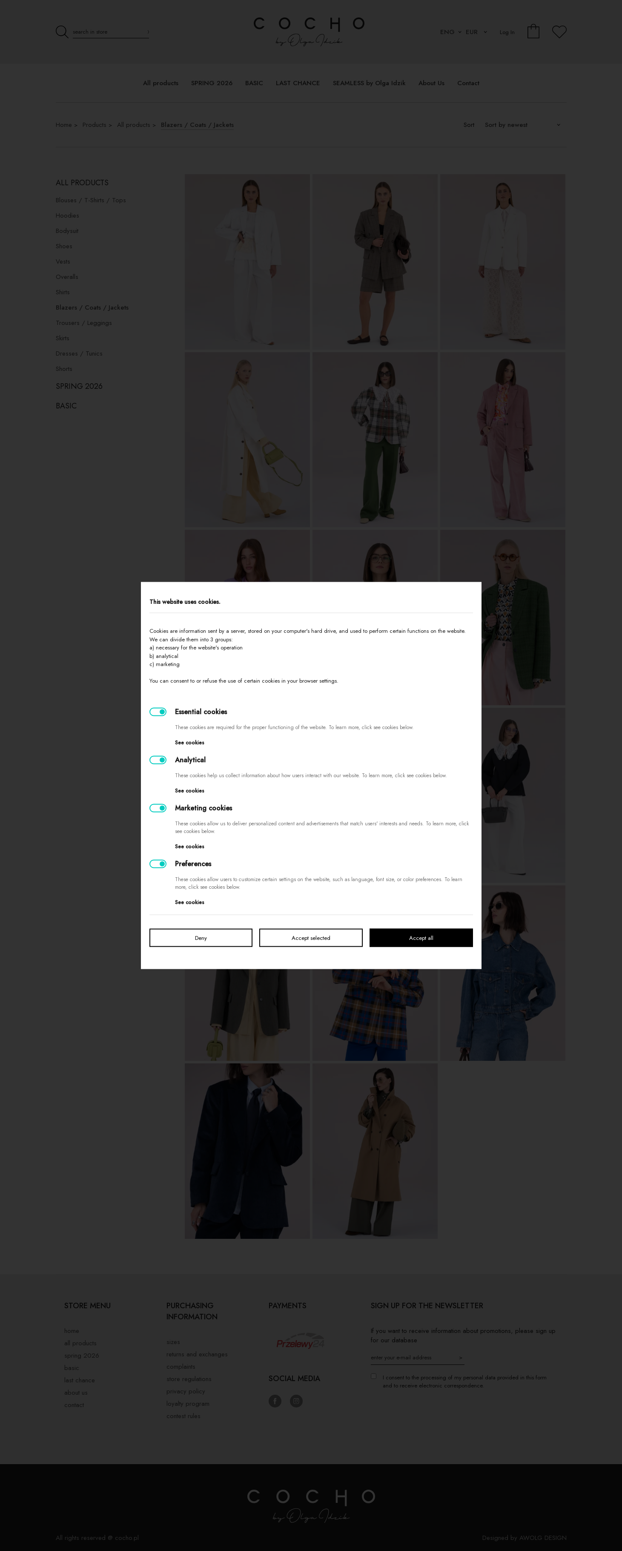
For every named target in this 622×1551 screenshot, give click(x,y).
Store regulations (189, 1379)
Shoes (64, 246)
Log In (507, 32)
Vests (63, 261)
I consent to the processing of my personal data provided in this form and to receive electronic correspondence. (465, 1381)
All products (133, 124)
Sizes (173, 1342)
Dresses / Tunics (79, 353)
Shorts (64, 368)
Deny (201, 938)
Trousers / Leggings (84, 322)
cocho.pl (127, 1537)
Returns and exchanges (197, 1354)
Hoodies (67, 215)
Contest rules (183, 1416)
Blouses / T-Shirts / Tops (91, 200)
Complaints (180, 1366)
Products (94, 124)
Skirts (62, 338)
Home (64, 124)
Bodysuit (67, 231)
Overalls (67, 276)
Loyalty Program (187, 1403)
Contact (74, 1405)
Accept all (421, 938)
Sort (469, 124)
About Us (76, 1392)
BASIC (66, 405)
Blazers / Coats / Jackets (197, 124)
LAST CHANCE (79, 1380)
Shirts (63, 292)
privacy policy (185, 1391)
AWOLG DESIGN (543, 1537)
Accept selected (311, 938)
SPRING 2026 (79, 386)
